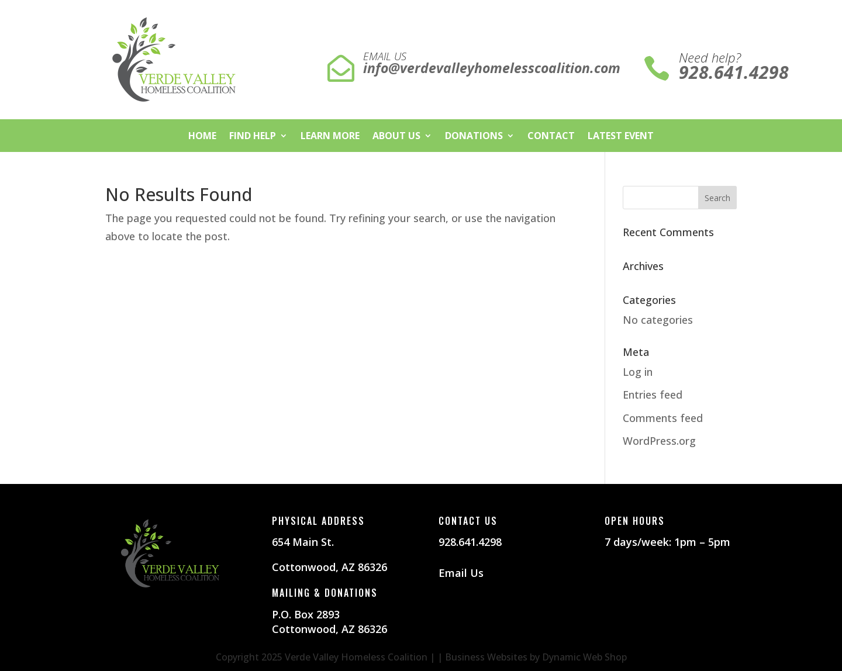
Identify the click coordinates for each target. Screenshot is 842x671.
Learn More (330, 137)
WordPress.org (659, 441)
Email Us (461, 573)
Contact (551, 137)
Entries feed (652, 395)
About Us (396, 137)
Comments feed (663, 418)
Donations (474, 137)
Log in (638, 372)
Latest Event (621, 137)
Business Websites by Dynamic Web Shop (536, 657)
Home (202, 137)
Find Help (252, 137)
